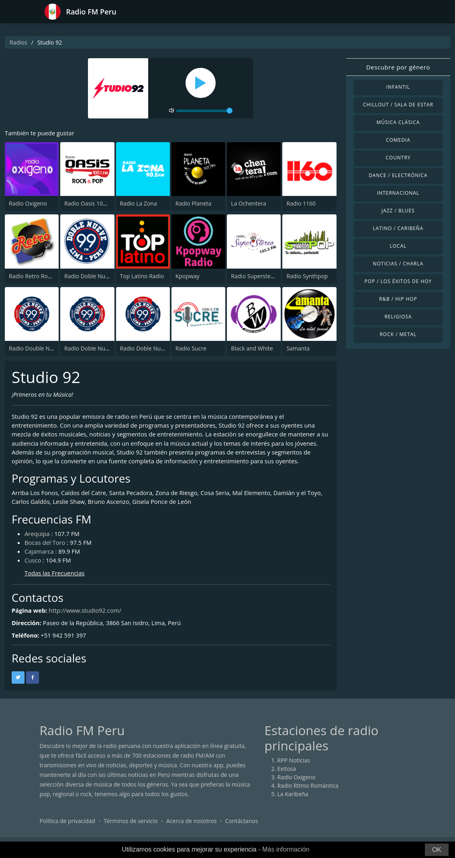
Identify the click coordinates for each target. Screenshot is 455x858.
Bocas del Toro (45, 553)
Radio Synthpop (307, 276)
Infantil (398, 87)
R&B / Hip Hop (398, 299)
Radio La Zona (138, 204)
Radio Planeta (193, 204)
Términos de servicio (131, 832)
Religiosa (398, 316)
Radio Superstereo (255, 276)
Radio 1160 (301, 204)
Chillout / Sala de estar (398, 104)
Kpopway (187, 276)
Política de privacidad (67, 832)
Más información (285, 849)
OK (436, 849)
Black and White (252, 348)
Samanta (298, 348)
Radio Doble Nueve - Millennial (104, 348)
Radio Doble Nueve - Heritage (158, 348)
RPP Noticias (293, 771)
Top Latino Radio (142, 276)
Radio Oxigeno (28, 204)
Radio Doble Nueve (89, 276)
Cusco (32, 571)
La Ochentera (248, 204)
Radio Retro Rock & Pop (40, 276)
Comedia (398, 140)
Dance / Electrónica (398, 175)
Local (398, 246)
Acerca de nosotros (191, 832)
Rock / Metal (398, 334)
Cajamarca (39, 562)
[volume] (204, 111)
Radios (18, 42)
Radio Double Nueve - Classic (47, 348)
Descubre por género (398, 67)
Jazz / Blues (398, 210)
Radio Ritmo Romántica (308, 796)
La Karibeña (292, 805)
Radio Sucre (190, 348)
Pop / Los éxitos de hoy (398, 281)
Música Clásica (398, 122)
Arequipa (37, 544)
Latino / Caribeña (398, 228)
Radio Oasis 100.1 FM (92, 204)
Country (398, 157)
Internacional (398, 193)
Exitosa (286, 779)
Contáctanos (241, 832)
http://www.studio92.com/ (86, 621)
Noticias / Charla (398, 263)
